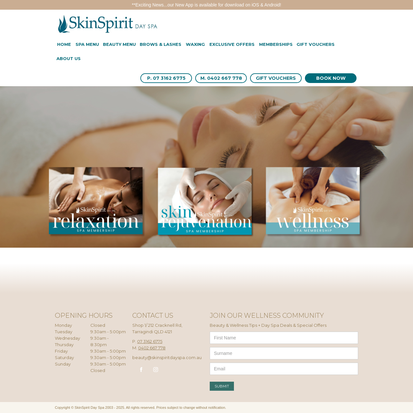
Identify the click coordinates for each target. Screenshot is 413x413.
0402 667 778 (152, 347)
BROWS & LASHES (160, 44)
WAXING (195, 44)
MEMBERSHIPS (276, 44)
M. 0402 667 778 (221, 78)
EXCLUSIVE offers (232, 44)
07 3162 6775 (149, 341)
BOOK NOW (331, 78)
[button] (87, 45)
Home (64, 44)
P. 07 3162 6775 (166, 78)
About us (68, 58)
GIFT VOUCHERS (276, 78)
